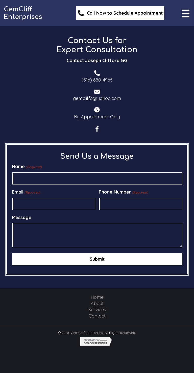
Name (27, 167)
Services (97, 309)
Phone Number (123, 192)
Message (21, 217)
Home (97, 296)
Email (26, 192)
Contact (97, 315)
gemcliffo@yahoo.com (97, 98)
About (97, 303)
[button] (97, 129)
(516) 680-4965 (97, 80)
